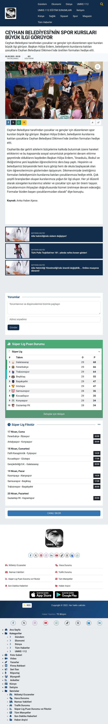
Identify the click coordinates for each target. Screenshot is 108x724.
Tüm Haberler (45, 22)
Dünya (69, 4)
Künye (41, 16)
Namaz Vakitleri (14, 572)
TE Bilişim (61, 614)
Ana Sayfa (12, 629)
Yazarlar (12, 662)
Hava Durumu (63, 565)
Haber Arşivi (62, 586)
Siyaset (64, 16)
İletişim (80, 10)
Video (10, 658)
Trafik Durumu (63, 572)
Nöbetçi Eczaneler (15, 565)
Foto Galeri (13, 655)
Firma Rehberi (15, 665)
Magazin (87, 16)
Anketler (12, 680)
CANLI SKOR (54, 513)
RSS (27, 605)
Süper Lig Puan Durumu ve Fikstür (22, 579)
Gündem (42, 4)
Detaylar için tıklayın (54, 414)
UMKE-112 (83, 4)
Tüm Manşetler (64, 579)
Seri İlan (12, 669)
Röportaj (12, 672)
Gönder (13, 327)
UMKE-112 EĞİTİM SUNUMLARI (55, 10)
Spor (75, 16)
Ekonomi (56, 4)
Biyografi (12, 676)
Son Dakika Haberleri (16, 586)
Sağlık (52, 16)
